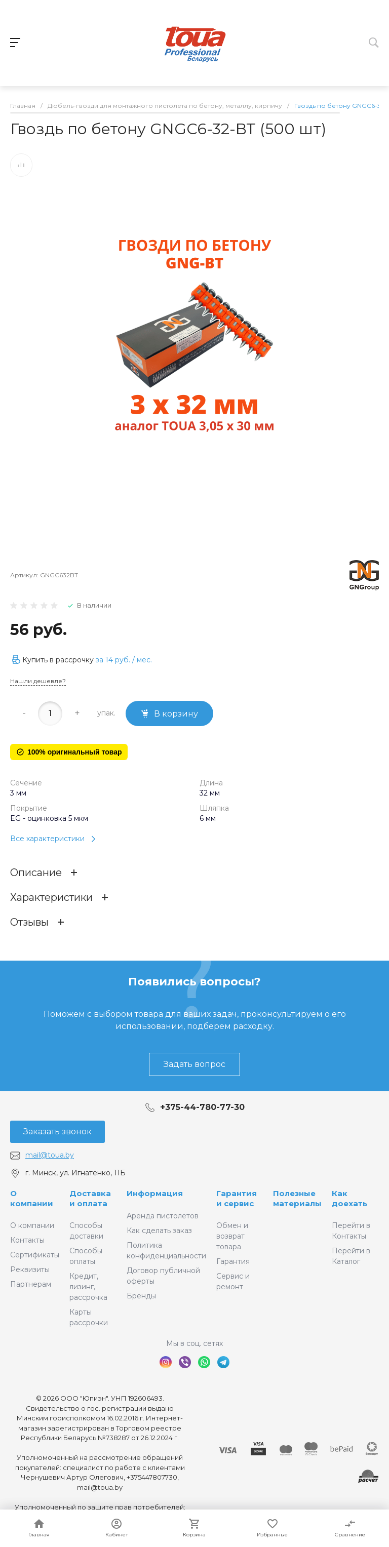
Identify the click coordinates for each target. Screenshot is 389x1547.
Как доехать (349, 1198)
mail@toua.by (49, 1155)
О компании (31, 1198)
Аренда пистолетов (163, 1215)
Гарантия (233, 1261)
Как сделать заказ (159, 1230)
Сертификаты (34, 1254)
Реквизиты (30, 1269)
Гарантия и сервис (236, 1198)
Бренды (141, 1295)
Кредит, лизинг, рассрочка (88, 1287)
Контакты (27, 1240)
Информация (155, 1193)
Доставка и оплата (90, 1198)
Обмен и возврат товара (232, 1236)
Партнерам (30, 1284)
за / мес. (124, 661)
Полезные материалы (297, 1198)
